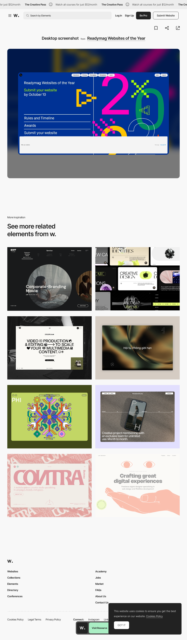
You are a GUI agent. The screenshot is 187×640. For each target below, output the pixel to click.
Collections (13, 577)
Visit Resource (99, 627)
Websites (12, 571)
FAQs (98, 590)
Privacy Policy (53, 619)
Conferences (14, 596)
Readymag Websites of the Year (116, 38)
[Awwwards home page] (82, 627)
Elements (12, 583)
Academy (101, 571)
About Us (100, 596)
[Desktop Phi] (49, 416)
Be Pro (143, 15)
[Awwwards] (16, 15)
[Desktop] (137, 279)
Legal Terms (34, 619)
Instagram (94, 619)
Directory (12, 590)
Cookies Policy (15, 619)
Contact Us (101, 602)
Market (99, 583)
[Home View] (137, 348)
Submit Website (166, 15)
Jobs (98, 577)
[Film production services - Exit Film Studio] (49, 279)
